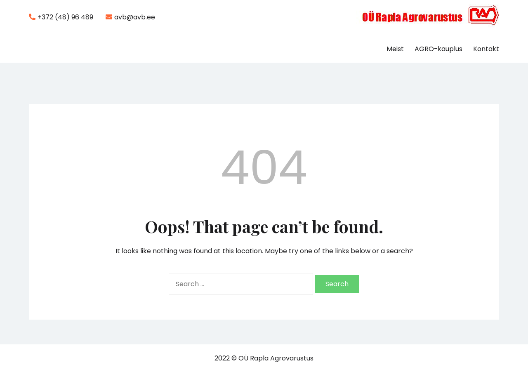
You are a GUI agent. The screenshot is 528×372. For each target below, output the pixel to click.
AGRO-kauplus (438, 49)
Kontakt (486, 49)
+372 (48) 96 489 (61, 17)
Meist (395, 49)
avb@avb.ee (130, 17)
